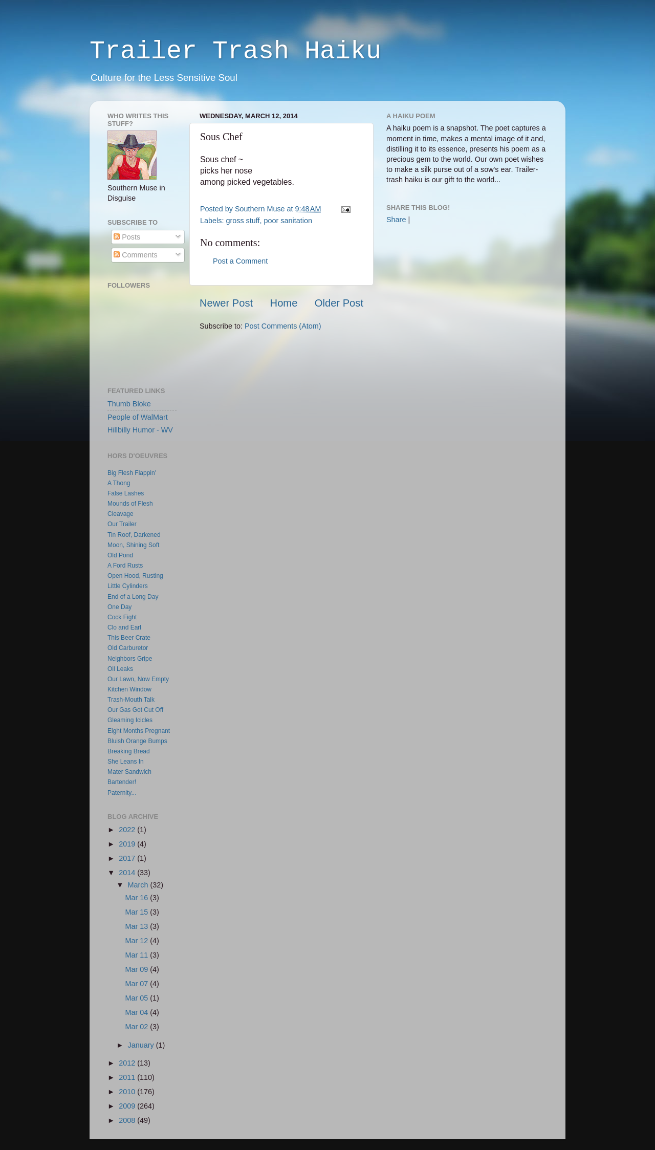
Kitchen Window (129, 689)
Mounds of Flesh (130, 503)
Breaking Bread (128, 751)
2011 (128, 1077)
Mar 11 (137, 955)
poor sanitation (288, 220)
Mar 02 (137, 1027)
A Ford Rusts (125, 565)
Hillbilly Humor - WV (140, 430)
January (142, 1045)
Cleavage (120, 513)
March (139, 885)
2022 (128, 830)
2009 (128, 1106)
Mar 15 (137, 912)
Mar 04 (137, 1012)
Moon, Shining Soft (133, 545)
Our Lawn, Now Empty (138, 679)
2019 (128, 844)
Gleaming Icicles (129, 720)
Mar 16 (137, 898)
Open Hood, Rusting (135, 575)
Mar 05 (137, 998)
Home (284, 303)
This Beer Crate (128, 637)
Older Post (339, 303)
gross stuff (242, 220)
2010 (128, 1092)
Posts (127, 237)
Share (396, 219)
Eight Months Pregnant (138, 730)
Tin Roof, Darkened (134, 534)
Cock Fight (122, 617)
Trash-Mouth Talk (131, 699)
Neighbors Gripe (129, 658)
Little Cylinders (127, 586)
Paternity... (121, 792)
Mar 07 (137, 984)
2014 (128, 873)
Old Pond (120, 555)
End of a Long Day (132, 596)
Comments (136, 255)
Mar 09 (137, 969)
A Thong (118, 483)
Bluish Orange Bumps (137, 741)
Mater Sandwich (129, 771)
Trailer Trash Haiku (235, 51)
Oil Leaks (120, 668)
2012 (128, 1063)
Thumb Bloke (129, 404)
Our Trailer (122, 524)
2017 (128, 858)
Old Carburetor (127, 648)
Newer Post (226, 303)
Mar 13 (137, 926)
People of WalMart (137, 417)
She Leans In (125, 761)
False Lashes (125, 493)
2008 (128, 1120)
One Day (119, 607)
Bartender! (121, 782)
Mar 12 (137, 941)
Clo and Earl (124, 627)
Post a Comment (240, 261)
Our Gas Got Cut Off (135, 709)
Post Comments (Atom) (283, 326)
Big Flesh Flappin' (131, 472)
